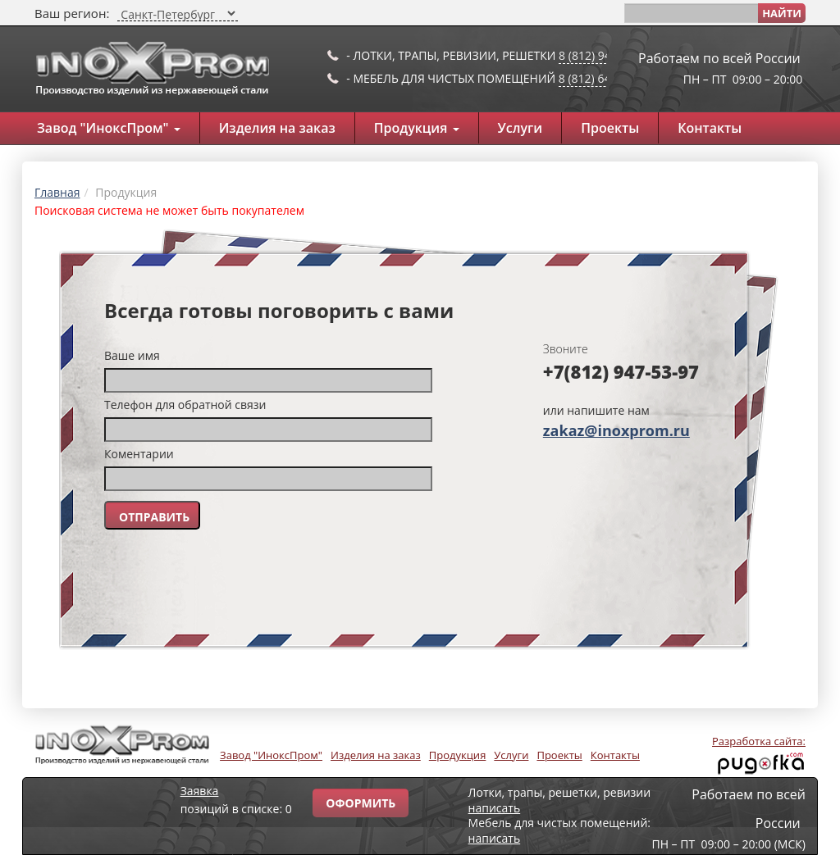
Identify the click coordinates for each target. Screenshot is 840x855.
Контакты (710, 128)
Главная (57, 192)
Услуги (520, 128)
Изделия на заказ (277, 128)
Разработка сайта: (759, 741)
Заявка (199, 790)
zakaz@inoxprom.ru (616, 430)
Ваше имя (132, 355)
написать (494, 808)
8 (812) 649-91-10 (605, 78)
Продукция (416, 128)
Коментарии (139, 454)
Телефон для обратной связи (185, 404)
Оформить (360, 803)
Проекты (610, 128)
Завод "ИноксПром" (108, 128)
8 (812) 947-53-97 (605, 55)
